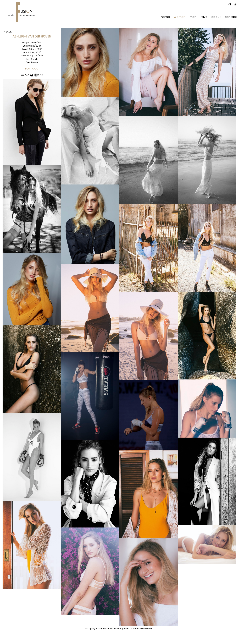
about (216, 17)
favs (204, 17)
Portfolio (31, 68)
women (179, 17)
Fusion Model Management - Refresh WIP (22, 12)
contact (231, 17)
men (193, 17)
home (165, 17)
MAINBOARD (147, 628)
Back (8, 31)
